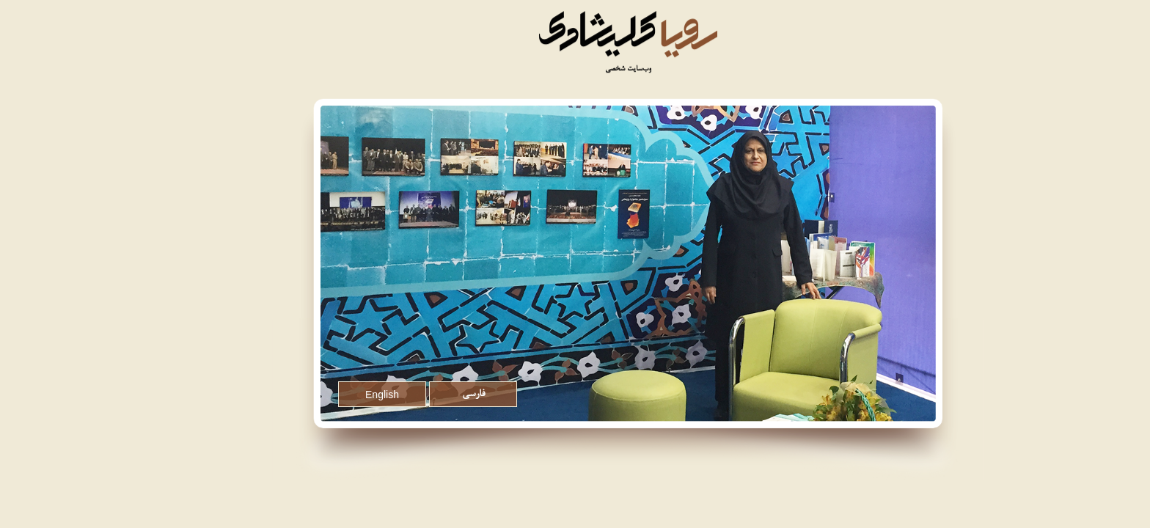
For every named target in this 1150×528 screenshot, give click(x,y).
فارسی (420, 394)
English (329, 394)
